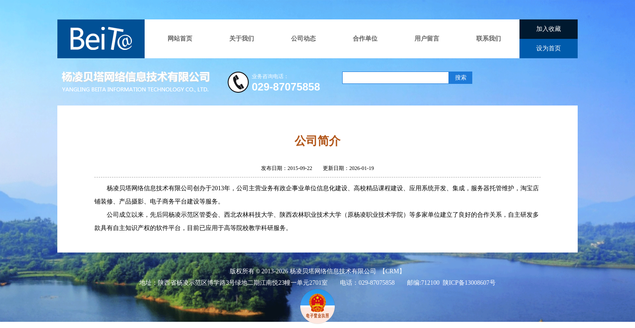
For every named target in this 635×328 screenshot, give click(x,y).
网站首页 (180, 38)
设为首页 (548, 48)
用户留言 (427, 38)
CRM (392, 271)
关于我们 (241, 38)
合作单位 (365, 38)
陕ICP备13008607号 (469, 282)
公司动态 (303, 38)
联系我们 (488, 38)
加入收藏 (548, 29)
